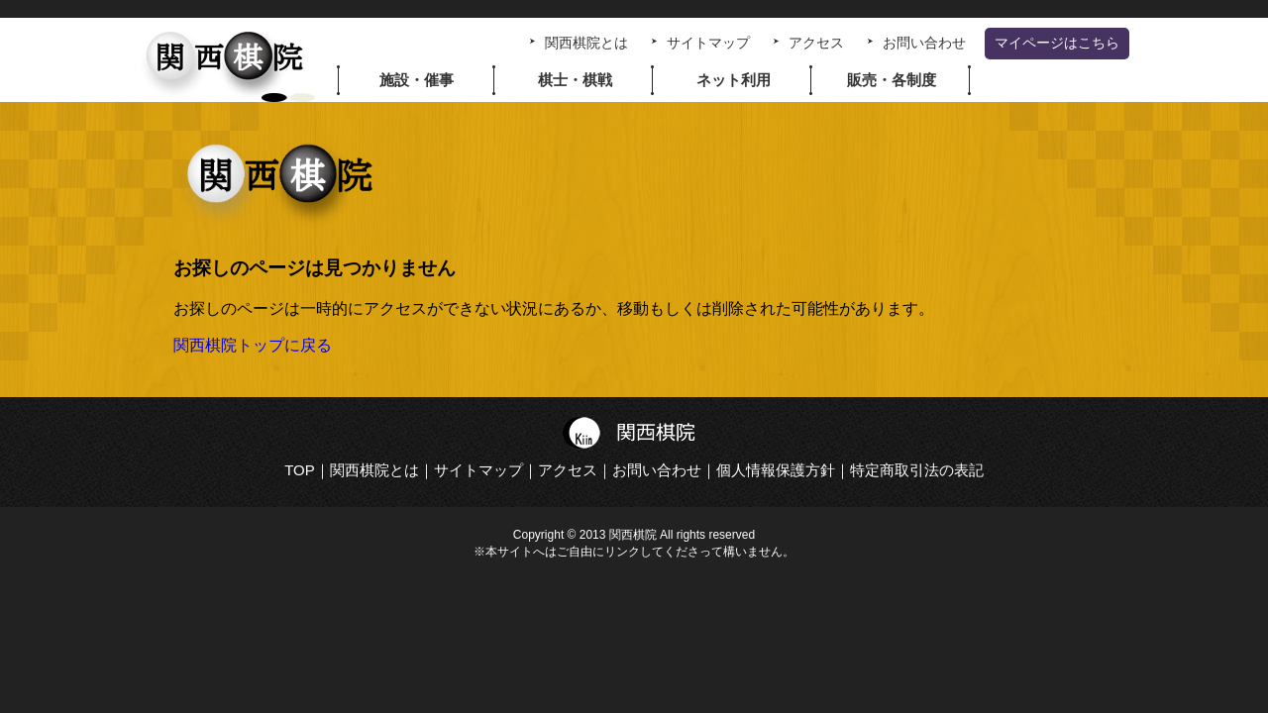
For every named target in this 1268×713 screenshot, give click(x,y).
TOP (299, 469)
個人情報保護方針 (775, 469)
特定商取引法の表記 (917, 469)
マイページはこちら (1057, 43)
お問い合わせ (924, 43)
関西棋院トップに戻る (252, 345)
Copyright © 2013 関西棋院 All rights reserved (634, 535)
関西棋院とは (586, 43)
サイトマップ (708, 43)
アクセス (816, 43)
